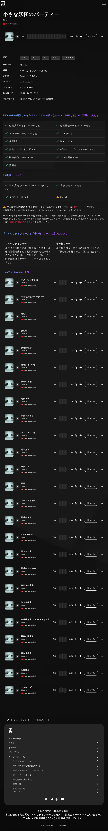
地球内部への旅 (28, 568)
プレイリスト (15, 752)
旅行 (46, 57)
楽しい (36, 57)
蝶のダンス (26, 314)
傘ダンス (25, 466)
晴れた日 (25, 449)
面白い (55, 57)
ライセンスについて (22, 761)
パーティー (68, 57)
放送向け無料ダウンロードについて (30, 770)
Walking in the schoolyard (35, 619)
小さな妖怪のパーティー (32, 297)
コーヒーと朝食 (28, 500)
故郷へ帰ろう (27, 415)
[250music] (3, 3)
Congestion (27, 534)
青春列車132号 (28, 365)
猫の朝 (24, 331)
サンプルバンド (28, 432)
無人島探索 (26, 602)
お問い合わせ (78, 207)
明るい (25, 57)
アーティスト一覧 (17, 757)
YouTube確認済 (10, 24)
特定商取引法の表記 (22, 779)
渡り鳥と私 (26, 551)
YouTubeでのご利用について (21, 222)
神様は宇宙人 (27, 636)
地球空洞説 (26, 517)
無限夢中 (25, 670)
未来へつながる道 (29, 280)
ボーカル (13, 748)
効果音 (12, 743)
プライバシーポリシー (23, 775)
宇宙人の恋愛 (27, 585)
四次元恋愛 (26, 653)
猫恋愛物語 (26, 348)
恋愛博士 (25, 398)
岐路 (23, 483)
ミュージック (15, 738)
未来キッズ (26, 687)
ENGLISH (17, 792)
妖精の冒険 (26, 381)
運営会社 (17, 784)
